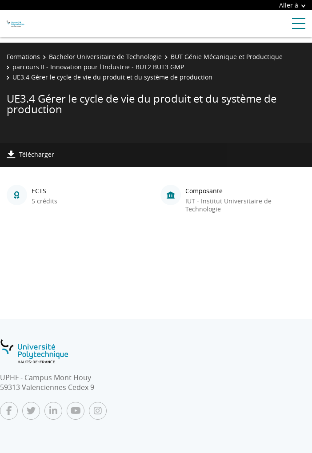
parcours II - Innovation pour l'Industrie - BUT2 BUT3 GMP (98, 67)
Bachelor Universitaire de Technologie (105, 56)
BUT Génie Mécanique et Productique (227, 56)
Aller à (292, 5)
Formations (23, 56)
